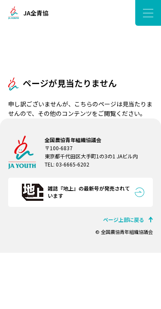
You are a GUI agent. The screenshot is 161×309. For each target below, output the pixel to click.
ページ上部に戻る (123, 219)
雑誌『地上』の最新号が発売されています (89, 192)
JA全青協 (36, 13)
